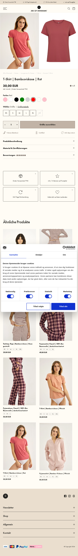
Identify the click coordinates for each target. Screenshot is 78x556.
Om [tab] (64, 255)
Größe (9, 107)
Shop (39, 516)
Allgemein (39, 524)
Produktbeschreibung (39, 150)
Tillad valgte (38, 306)
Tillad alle (63, 306)
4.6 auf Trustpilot (70, 2)
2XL (39, 113)
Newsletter (39, 507)
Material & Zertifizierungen (39, 158)
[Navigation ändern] (9, 9)
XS (6, 113)
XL (33, 113)
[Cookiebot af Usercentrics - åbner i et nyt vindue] (64, 248)
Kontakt (39, 532)
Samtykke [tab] (13, 255)
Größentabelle (23, 107)
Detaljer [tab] (39, 255)
